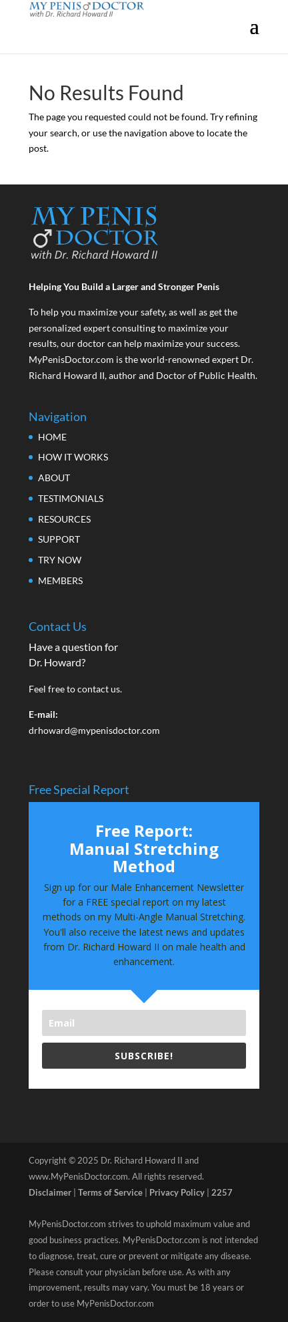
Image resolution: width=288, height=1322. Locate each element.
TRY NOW (59, 559)
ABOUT (54, 477)
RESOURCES (64, 519)
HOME (52, 436)
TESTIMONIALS (70, 498)
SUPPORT (59, 539)
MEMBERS (60, 580)
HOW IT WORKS (73, 456)
